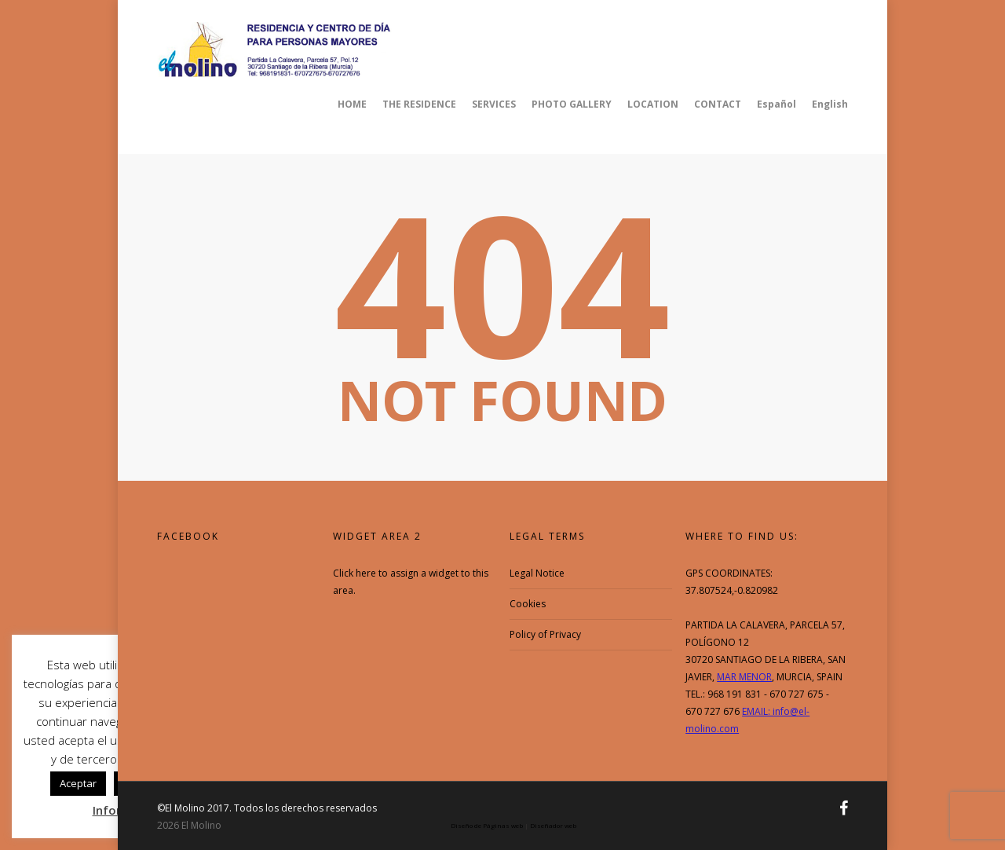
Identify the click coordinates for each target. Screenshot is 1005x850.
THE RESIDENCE (419, 104)
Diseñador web (553, 825)
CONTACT (717, 104)
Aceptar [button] (78, 783)
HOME (352, 104)
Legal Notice (537, 573)
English (830, 104)
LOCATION (652, 104)
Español (776, 104)
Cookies (528, 603)
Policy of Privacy (545, 634)
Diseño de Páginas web (487, 825)
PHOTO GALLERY (572, 104)
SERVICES (494, 104)
